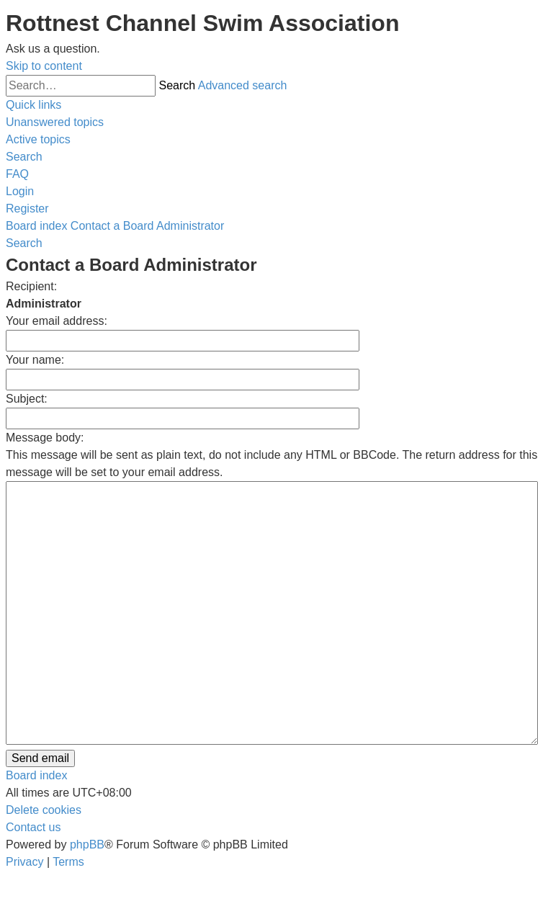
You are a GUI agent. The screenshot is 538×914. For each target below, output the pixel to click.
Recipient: (31, 286)
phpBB (87, 844)
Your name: (35, 360)
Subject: (27, 399)
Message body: (45, 437)
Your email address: (56, 321)
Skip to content (44, 66)
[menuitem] (55, 122)
